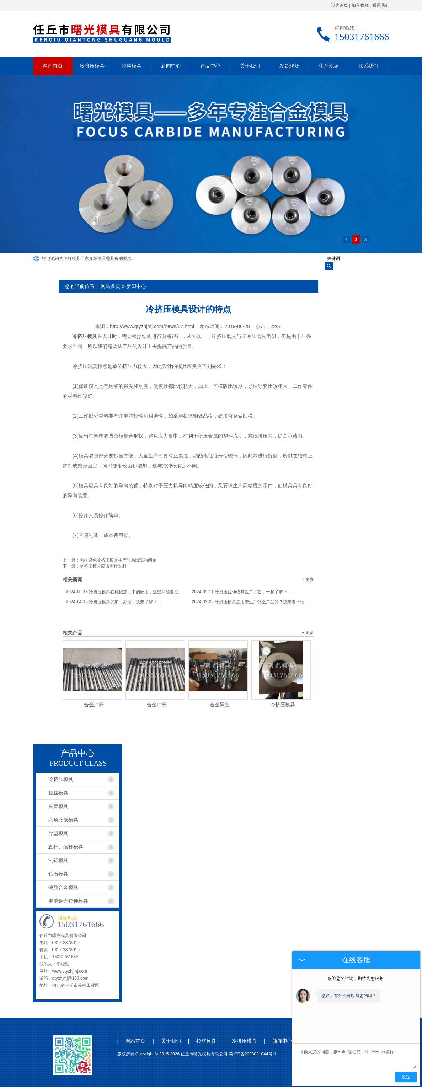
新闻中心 (171, 66)
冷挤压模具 (92, 66)
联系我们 (380, 5)
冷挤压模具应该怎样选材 (103, 566)
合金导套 (220, 704)
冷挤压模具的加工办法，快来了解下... (113, 601)
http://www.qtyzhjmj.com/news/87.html (152, 326)
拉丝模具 (131, 66)
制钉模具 (58, 860)
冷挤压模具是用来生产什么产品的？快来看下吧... (250, 601)
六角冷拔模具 (63, 820)
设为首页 (339, 5)
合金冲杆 (94, 704)
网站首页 (53, 66)
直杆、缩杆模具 (65, 847)
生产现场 (329, 66)
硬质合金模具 (63, 887)
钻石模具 (58, 874)
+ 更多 (308, 579)
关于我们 (250, 66)
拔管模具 (58, 806)
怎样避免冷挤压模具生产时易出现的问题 (118, 560)
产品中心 (210, 66)
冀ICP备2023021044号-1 (252, 1053)
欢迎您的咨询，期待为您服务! (356, 978)
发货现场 (289, 66)
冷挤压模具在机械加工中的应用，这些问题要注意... (125, 591)
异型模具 (58, 833)
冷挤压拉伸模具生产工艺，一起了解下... (241, 591)
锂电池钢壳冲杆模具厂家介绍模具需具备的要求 (87, 258)
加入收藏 (360, 5)
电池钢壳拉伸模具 (68, 901)
